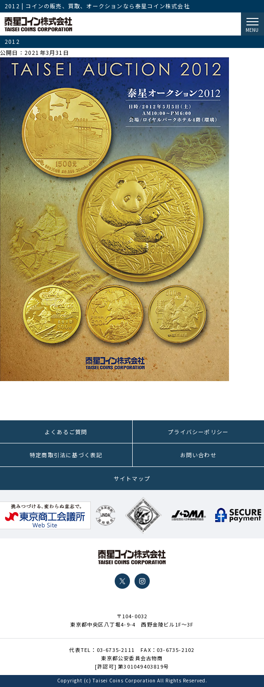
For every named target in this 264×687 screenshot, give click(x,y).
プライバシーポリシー (198, 432)
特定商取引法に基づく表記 (65, 455)
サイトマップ (132, 478)
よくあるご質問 (66, 432)
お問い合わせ (198, 455)
